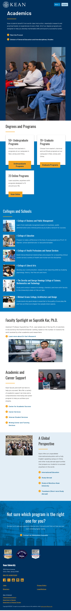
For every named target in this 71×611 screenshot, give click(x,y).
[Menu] (57, 5)
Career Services (15, 413)
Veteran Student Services (18, 418)
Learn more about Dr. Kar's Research (22, 337)
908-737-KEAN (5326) (10, 576)
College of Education (26, 236)
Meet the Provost (16, 36)
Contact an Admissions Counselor (35, 536)
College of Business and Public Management (35, 221)
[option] (64, 5)
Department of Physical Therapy (12, 603)
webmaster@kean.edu (46, 607)
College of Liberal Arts (27, 266)
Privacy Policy (41, 586)
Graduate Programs (50, 166)
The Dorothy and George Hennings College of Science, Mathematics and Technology (38, 283)
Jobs (4, 586)
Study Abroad (47, 478)
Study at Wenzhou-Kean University (51, 485)
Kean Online (15, 195)
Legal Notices (41, 590)
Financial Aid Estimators (9, 598)
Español (64, 5)
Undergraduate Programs (20, 165)
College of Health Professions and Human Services (38, 251)
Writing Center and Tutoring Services (19, 424)
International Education (50, 473)
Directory (6, 590)
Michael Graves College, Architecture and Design (37, 297)
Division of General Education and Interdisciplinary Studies (31, 40)
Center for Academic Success (20, 407)
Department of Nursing (9, 601)
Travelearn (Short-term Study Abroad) (53, 493)
